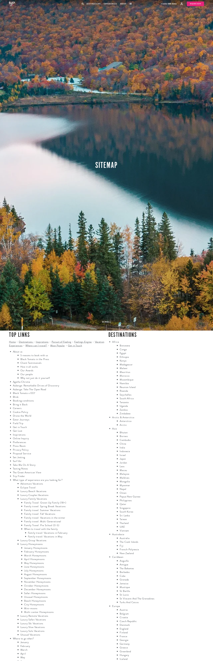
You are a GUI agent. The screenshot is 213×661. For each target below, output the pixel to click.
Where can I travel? (36, 345)
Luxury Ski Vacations (31, 623)
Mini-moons (30, 608)
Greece (124, 647)
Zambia (124, 410)
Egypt (123, 353)
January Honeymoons (35, 548)
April (23, 654)
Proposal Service (22, 453)
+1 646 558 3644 (169, 3)
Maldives (124, 478)
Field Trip (18, 423)
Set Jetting (19, 457)
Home (12, 342)
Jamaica (124, 583)
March (24, 650)
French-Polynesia (129, 549)
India (122, 447)
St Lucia (124, 595)
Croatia (124, 617)
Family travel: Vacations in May (45, 536)
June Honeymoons (34, 567)
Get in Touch (75, 345)
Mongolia (125, 481)
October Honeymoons (36, 586)
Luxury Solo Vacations (32, 631)
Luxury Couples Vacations (34, 495)
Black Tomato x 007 (24, 393)
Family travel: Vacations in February (48, 533)
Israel (123, 455)
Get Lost (17, 431)
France (123, 636)
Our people (26, 374)
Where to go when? (23, 638)
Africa (115, 342)
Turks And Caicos (129, 602)
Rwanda (124, 391)
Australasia (118, 534)
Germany (125, 644)
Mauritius (125, 372)
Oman (123, 493)
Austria (124, 610)
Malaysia (124, 474)
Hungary (124, 655)
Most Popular (57, 345)
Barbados (125, 572)
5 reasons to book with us (34, 355)
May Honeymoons (34, 563)
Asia (114, 429)
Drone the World (22, 416)
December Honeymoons (37, 589)
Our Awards (27, 370)
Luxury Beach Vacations (33, 491)
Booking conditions (23, 401)
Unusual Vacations (30, 635)
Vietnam (124, 531)
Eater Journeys (21, 419)
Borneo (124, 436)
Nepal (123, 489)
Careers (17, 408)
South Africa (127, 398)
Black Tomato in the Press (34, 359)
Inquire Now (195, 4)
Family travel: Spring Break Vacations (45, 506)
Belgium (124, 614)
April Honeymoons (34, 559)
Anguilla (124, 561)
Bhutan (124, 432)
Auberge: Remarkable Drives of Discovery (36, 385)
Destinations (93, 4)
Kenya (123, 361)
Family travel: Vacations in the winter (44, 518)
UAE (122, 527)
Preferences (19, 442)
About (123, 4)
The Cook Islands (129, 542)
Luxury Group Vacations (33, 540)
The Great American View (27, 472)
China (123, 444)
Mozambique (127, 379)
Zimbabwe (125, 413)
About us (18, 352)
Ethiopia (124, 357)
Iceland (124, 659)
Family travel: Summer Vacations (42, 510)
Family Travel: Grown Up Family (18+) (45, 503)
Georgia (124, 640)
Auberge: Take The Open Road (29, 389)
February (25, 646)
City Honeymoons (34, 604)
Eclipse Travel (28, 487)
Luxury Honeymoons (31, 544)
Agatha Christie (21, 382)
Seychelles (125, 395)
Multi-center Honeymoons (39, 612)
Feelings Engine (83, 342)
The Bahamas (127, 568)
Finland (124, 632)
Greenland (125, 651)
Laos (122, 466)
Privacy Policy (21, 450)
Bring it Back (20, 404)
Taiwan (123, 519)
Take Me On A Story (24, 465)
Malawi (123, 368)
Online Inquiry (21, 438)
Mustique (125, 587)
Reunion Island (128, 387)
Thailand (124, 523)
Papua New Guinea (130, 496)
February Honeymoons (36, 552)
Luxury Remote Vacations (34, 616)
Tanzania (124, 402)
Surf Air (17, 461)
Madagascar (126, 364)
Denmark (125, 625)
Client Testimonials (31, 363)
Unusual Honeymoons (36, 597)
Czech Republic (128, 621)
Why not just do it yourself (35, 378)
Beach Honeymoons (35, 601)
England (124, 629)
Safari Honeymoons (34, 593)
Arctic (123, 425)
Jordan (123, 463)
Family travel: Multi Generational (42, 521)
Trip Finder (19, 476)
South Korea (126, 512)
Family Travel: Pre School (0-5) (41, 525)
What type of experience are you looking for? (38, 480)
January (24, 642)
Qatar (123, 504)
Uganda (124, 406)
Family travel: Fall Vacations (39, 514)
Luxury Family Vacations (33, 499)
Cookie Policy (20, 412)
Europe (116, 606)
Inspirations (42, 342)
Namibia (124, 383)
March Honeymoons (35, 555)
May (22, 657)
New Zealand (127, 553)
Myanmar (125, 485)
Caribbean (117, 557)
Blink (16, 397)
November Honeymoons (37, 582)
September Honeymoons (37, 578)
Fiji (121, 546)
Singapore (125, 508)
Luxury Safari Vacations (33, 619)
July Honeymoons (34, 570)
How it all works (29, 367)
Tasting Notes (20, 468)
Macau (123, 470)
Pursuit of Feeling (61, 342)
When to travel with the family (41, 529)
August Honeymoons (35, 574)
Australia (125, 538)
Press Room (19, 446)
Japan (123, 459)
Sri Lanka (125, 515)
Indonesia (125, 451)
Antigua (124, 564)
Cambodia (125, 440)
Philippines (126, 500)
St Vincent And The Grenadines (137, 598)
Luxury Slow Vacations (32, 627)
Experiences (110, 4)
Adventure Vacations (31, 484)
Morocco (125, 376)
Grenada (124, 580)
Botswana (125, 345)
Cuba (122, 576)
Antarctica (125, 421)
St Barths (125, 591)
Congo (123, 349)
